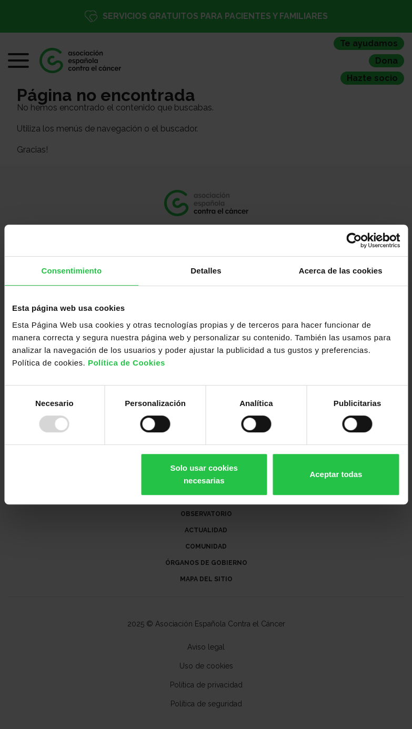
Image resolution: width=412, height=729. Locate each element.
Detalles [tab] (205, 270)
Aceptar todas (335, 474)
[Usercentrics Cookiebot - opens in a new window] (354, 240)
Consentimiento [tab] (71, 270)
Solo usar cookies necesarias (204, 474)
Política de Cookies (126, 362)
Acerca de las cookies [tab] (341, 270)
